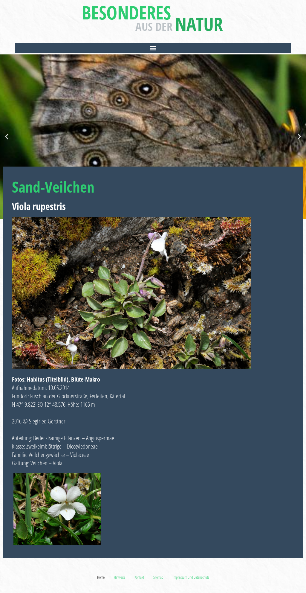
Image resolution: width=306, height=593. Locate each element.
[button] (153, 48)
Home (101, 577)
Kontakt (139, 577)
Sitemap (158, 577)
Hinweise (119, 577)
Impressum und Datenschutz (191, 577)
